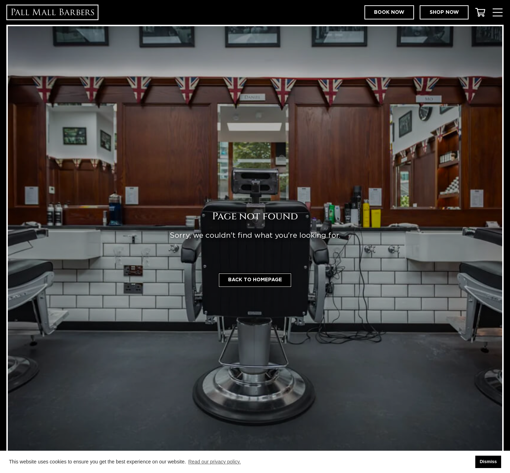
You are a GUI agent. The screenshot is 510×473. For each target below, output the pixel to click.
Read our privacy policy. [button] (214, 462)
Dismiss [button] (488, 461)
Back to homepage (255, 279)
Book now (389, 12)
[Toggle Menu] (497, 12)
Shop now (444, 12)
